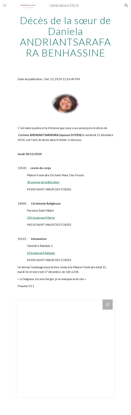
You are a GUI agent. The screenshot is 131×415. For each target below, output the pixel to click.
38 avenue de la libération (43, 182)
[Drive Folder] (65, 349)
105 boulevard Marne (41, 217)
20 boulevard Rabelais (41, 253)
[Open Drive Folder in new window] (108, 305)
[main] (65, 36)
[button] (4, 5)
